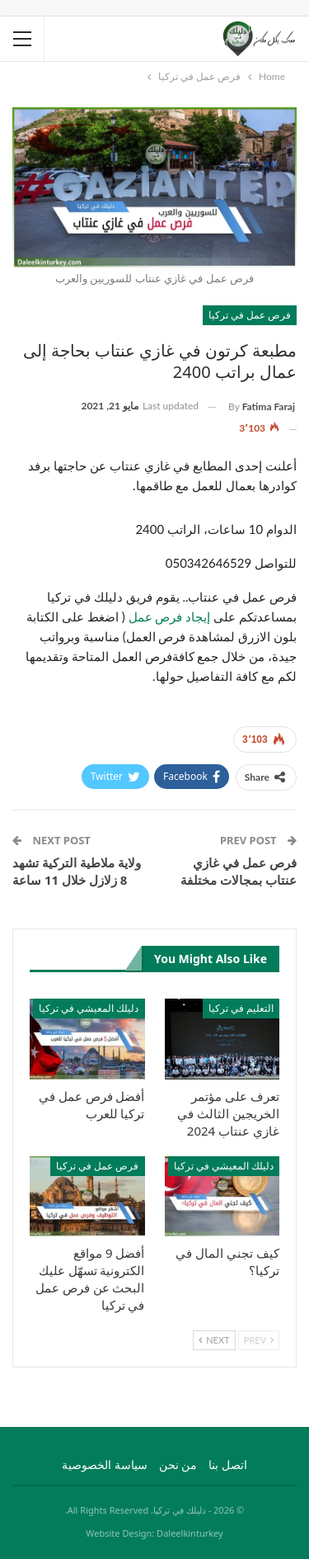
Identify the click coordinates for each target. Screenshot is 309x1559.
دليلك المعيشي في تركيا (88, 1008)
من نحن (178, 1464)
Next (214, 1340)
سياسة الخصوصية (104, 1464)
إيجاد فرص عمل (171, 616)
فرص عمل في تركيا (249, 315)
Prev (259, 1340)
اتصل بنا (227, 1464)
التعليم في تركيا (241, 1008)
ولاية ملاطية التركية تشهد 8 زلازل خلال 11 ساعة (76, 871)
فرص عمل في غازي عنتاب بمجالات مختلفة (238, 871)
